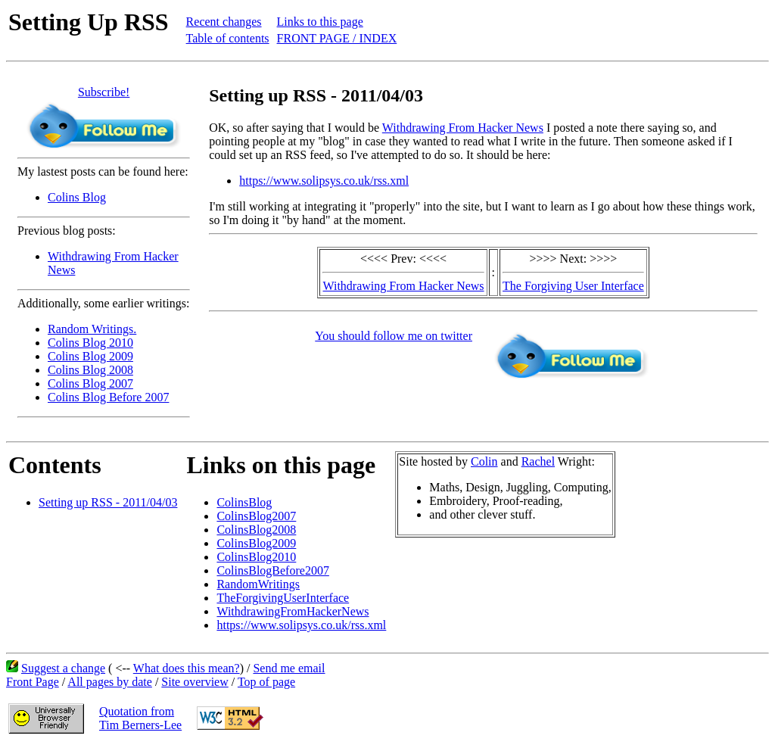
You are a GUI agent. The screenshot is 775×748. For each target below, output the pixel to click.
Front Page (32, 681)
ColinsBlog (244, 502)
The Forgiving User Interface (573, 285)
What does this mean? (186, 668)
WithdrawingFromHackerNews (292, 611)
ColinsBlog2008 (256, 529)
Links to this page (320, 21)
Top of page (266, 681)
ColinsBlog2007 (256, 516)
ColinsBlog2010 (256, 556)
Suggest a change (63, 668)
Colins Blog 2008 (90, 369)
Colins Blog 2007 (90, 383)
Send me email (289, 668)
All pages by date (109, 681)
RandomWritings (258, 584)
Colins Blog (77, 197)
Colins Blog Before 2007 (108, 397)
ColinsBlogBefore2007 (272, 570)
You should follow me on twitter (393, 335)
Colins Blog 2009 (90, 356)
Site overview (194, 681)
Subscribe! (103, 92)
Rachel (538, 461)
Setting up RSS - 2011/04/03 (108, 502)
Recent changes (224, 21)
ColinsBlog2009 (256, 543)
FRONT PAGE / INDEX (337, 38)
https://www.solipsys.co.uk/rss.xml (324, 180)
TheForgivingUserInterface (282, 597)
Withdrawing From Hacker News (462, 127)
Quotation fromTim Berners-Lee (140, 718)
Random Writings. (92, 329)
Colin (484, 461)
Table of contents (227, 38)
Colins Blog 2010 (90, 342)
